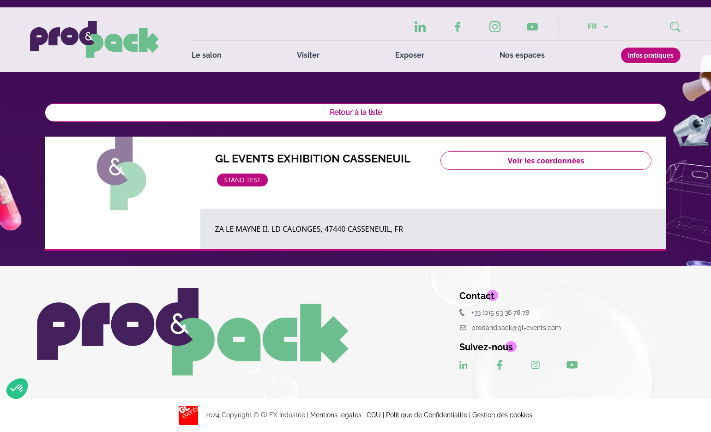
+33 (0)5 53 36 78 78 (494, 312)
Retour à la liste (356, 112)
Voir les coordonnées (546, 161)
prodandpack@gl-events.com (510, 327)
